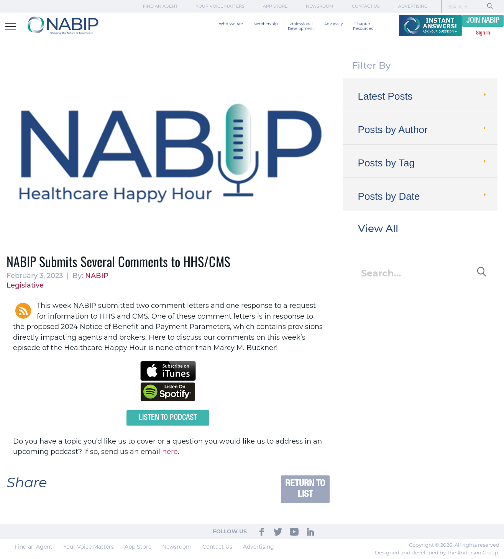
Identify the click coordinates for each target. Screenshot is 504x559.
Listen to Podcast (168, 417)
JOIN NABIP (482, 20)
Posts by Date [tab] (423, 196)
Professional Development (301, 26)
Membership (265, 23)
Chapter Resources (363, 26)
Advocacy (333, 23)
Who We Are (231, 23)
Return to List (305, 489)
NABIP (96, 276)
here (170, 451)
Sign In (483, 33)
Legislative (25, 285)
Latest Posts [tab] (423, 96)
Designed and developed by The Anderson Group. (437, 552)
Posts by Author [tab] (423, 129)
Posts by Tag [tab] (423, 163)
